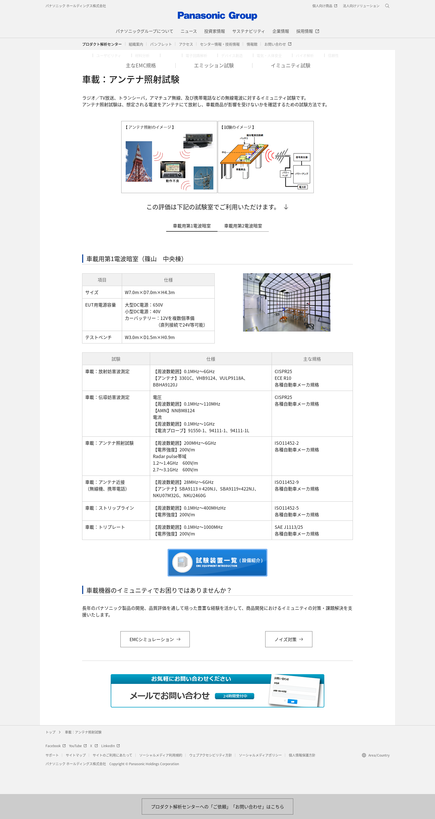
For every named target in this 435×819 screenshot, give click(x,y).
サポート (52, 779)
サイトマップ (76, 779)
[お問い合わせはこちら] (217, 806)
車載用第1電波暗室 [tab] (192, 249)
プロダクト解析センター (102, 44)
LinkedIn (110, 769)
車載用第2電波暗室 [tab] (243, 249)
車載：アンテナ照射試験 (83, 756)
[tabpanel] (217, 416)
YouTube (78, 769)
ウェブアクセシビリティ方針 (210, 779)
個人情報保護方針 (302, 779)
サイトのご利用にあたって (112, 779)
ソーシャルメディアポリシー (260, 779)
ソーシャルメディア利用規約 (160, 779)
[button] (136, 44)
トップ (50, 756)
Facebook (55, 769)
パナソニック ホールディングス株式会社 (75, 5)
